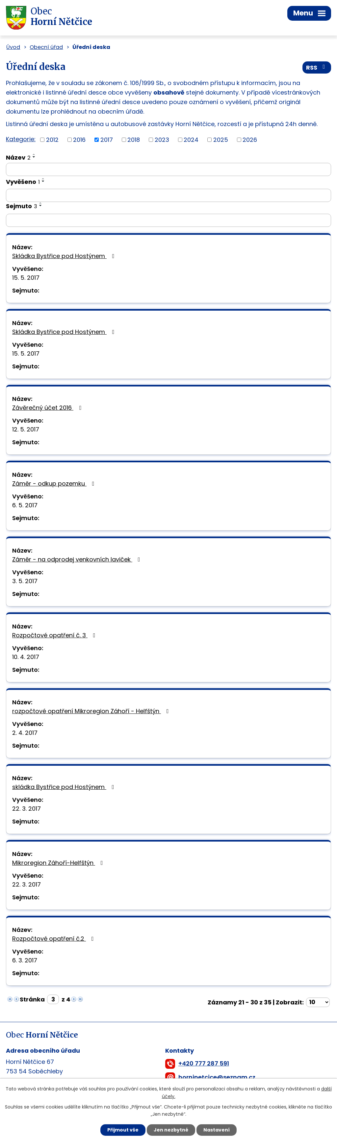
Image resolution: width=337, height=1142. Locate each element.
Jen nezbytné (171, 1130)
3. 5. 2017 (25, 581)
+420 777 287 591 (203, 1063)
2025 (220, 140)
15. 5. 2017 (25, 278)
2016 (79, 140)
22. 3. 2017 (26, 808)
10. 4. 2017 (25, 657)
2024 (191, 140)
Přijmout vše (123, 1130)
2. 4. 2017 (25, 733)
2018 (133, 140)
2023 (162, 140)
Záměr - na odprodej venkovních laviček (77, 559)
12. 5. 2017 (25, 429)
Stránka (32, 999)
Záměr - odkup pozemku (54, 483)
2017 (106, 140)
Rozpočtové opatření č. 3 (55, 635)
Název (18, 157)
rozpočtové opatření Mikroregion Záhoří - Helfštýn (91, 711)
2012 (52, 140)
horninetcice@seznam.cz (216, 1077)
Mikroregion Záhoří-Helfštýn (59, 863)
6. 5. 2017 (25, 505)
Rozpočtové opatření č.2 (54, 938)
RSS (317, 67)
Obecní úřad (46, 47)
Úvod (13, 47)
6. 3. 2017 (24, 960)
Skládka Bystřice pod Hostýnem (64, 256)
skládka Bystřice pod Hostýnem (64, 787)
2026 (250, 140)
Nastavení (216, 1130)
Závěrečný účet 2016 (48, 408)
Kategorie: (21, 139)
